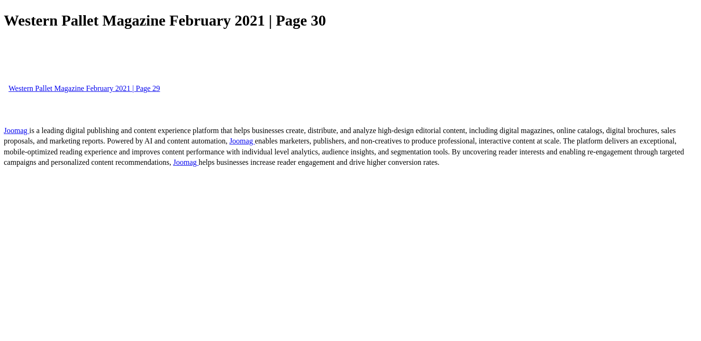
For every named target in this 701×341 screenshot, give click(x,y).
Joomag (16, 130)
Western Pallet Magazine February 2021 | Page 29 (84, 88)
